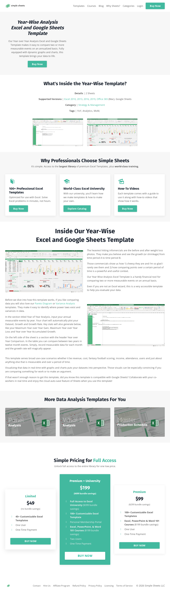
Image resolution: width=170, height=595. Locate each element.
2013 (79, 99)
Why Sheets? (113, 5)
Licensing (107, 589)
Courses (91, 5)
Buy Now (155, 5)
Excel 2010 (70, 99)
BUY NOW (30, 544)
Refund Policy (74, 589)
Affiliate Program (55, 589)
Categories (128, 5)
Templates (79, 5)
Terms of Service (124, 589)
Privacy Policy (92, 589)
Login (140, 5)
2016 (86, 99)
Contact (28, 589)
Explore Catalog (77, 209)
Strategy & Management (91, 105)
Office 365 (102, 99)
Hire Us (39, 589)
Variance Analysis (65, 304)
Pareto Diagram (43, 304)
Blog (101, 5)
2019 (92, 99)
